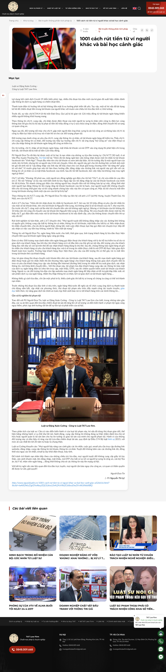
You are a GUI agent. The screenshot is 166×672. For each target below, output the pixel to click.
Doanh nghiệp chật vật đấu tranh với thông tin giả (78, 591)
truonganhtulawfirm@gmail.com (74, 632)
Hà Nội (89, 144)
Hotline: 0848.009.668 (71, 628)
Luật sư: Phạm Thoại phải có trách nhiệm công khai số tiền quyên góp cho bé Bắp (131, 591)
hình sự (64, 425)
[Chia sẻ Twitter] (147, 30)
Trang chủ (13, 20)
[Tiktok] (134, 668)
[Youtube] (138, 668)
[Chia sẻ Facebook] (142, 30)
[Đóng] (134, 615)
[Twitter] (129, 668)
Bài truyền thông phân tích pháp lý (55, 20)
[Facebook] (124, 668)
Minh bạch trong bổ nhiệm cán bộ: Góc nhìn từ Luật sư (31, 540)
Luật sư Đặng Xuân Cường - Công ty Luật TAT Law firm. (25, 87)
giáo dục (67, 280)
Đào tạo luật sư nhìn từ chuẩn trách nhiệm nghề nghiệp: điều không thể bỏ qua (131, 540)
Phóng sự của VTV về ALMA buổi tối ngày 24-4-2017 (31, 591)
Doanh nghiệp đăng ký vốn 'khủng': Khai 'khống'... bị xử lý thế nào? (82, 540)
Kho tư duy (28, 20)
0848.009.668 (156, 8)
